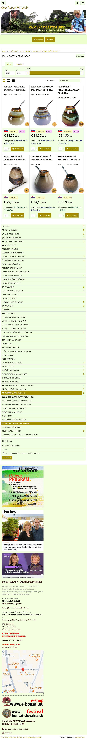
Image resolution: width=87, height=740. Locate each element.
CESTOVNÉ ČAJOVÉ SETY (11, 294)
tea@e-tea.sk (23, 608)
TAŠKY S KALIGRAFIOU (10, 382)
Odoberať (7, 457)
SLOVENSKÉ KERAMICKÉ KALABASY (15, 423)
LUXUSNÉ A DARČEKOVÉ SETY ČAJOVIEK (44, 332)
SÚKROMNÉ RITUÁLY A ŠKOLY (13, 253)
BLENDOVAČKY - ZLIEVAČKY (44, 291)
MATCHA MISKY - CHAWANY (44, 302)
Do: (21, 72)
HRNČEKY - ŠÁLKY (9, 313)
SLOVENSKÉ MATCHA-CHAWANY (14, 408)
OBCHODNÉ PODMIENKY (44, 431)
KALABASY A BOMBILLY (10, 347)
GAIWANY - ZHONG (9, 298)
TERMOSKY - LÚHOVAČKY (11, 340)
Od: (10, 72)
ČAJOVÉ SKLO (7, 344)
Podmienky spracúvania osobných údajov (20, 435)
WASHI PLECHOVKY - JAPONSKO (14, 321)
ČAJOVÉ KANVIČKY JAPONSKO (44, 260)
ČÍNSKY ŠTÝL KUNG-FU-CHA (44, 389)
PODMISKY (6, 310)
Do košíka (17, 149)
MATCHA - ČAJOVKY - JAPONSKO (14, 329)
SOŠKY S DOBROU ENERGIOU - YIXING (16, 351)
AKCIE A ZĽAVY (8, 245)
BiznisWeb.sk (80, 737)
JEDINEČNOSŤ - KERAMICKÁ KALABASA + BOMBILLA (69, 89)
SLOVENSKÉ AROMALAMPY (12, 412)
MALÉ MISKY (7, 416)
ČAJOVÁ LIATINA (44, 287)
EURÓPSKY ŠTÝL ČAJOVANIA (44, 393)
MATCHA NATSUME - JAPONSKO (13, 317)
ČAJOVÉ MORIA (7, 355)
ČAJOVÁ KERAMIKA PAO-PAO (44, 275)
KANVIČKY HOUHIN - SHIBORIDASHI (15, 272)
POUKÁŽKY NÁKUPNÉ (10, 249)
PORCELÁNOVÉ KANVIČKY (12, 268)
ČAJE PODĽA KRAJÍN (44, 234)
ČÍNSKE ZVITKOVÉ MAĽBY (11, 378)
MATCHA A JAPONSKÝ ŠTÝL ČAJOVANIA (44, 385)
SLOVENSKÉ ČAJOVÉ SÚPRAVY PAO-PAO (17, 401)
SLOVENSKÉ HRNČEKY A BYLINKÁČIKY (16, 404)
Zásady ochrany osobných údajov (29, 737)
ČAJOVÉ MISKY (44, 306)
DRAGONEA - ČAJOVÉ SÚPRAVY (13, 279)
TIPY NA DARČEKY (44, 230)
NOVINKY (44, 226)
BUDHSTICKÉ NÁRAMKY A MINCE (44, 374)
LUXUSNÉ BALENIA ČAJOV (44, 241)
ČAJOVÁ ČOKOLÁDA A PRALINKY (44, 256)
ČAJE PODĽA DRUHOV (44, 237)
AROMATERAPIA (44, 366)
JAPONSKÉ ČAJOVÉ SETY (11, 283)
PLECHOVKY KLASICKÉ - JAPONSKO (15, 325)
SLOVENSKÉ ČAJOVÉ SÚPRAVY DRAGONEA (18, 397)
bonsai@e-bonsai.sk (10, 608)
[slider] (28, 73)
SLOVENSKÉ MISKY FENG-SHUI (14, 420)
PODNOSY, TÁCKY (8, 359)
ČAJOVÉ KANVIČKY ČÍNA (11, 264)
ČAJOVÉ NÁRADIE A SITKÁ (44, 363)
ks (7, 149)
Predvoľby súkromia (8, 737)
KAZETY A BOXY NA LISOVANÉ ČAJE (15, 336)
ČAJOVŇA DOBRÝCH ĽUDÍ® (14, 7)
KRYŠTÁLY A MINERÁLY (44, 370)
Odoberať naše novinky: (11, 446)
